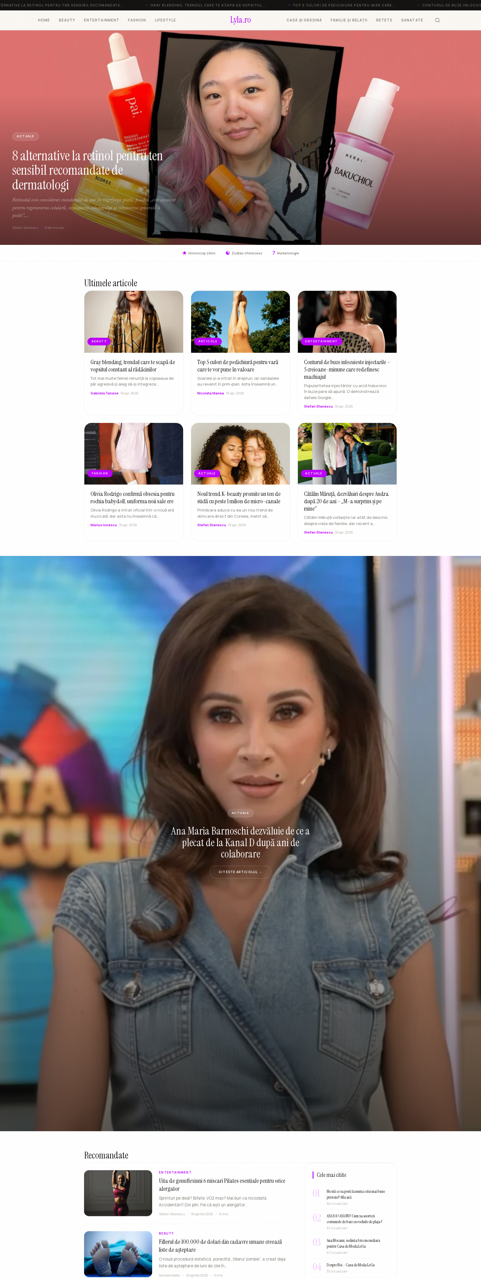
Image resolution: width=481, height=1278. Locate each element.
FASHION (137, 20)
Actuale (25, 136)
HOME (44, 20)
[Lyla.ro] (240, 20)
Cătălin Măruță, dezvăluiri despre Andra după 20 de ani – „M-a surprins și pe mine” (346, 504)
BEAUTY (67, 20)
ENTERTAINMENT (102, 20)
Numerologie (285, 253)
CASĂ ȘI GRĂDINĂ (304, 20)
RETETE (384, 20)
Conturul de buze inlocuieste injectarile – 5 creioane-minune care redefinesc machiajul (347, 372)
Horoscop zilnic (199, 253)
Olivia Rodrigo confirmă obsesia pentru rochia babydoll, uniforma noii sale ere (132, 500)
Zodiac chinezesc (244, 253)
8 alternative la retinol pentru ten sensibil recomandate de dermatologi (87, 170)
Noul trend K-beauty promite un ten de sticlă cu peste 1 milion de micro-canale (239, 500)
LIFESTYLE (165, 20)
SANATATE (412, 20)
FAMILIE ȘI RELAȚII (349, 20)
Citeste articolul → (240, 872)
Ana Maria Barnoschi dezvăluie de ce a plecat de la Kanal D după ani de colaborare (240, 842)
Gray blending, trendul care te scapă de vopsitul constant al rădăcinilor (132, 368)
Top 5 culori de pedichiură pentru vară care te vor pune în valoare (237, 368)
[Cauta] (437, 20)
